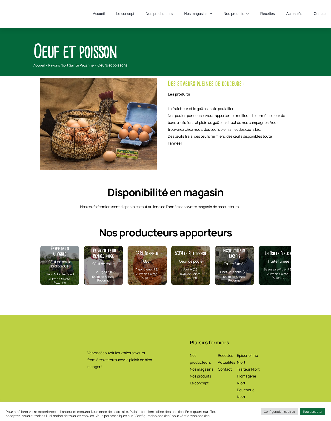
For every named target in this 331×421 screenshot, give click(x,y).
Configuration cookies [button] (279, 411)
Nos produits (236, 13)
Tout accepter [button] (312, 411)
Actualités (294, 14)
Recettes (267, 14)
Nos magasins (198, 13)
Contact (320, 14)
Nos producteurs (159, 14)
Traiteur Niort (248, 369)
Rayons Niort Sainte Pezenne (74, 65)
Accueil (99, 14)
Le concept (125, 14)
